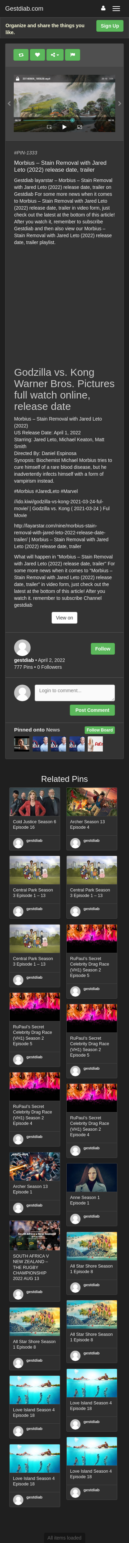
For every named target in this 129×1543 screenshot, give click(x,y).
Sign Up (110, 26)
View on (64, 618)
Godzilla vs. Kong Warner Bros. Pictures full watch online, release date (64, 389)
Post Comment (92, 710)
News (53, 730)
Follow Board (100, 730)
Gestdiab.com (24, 8)
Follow (102, 649)
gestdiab (34, 840)
